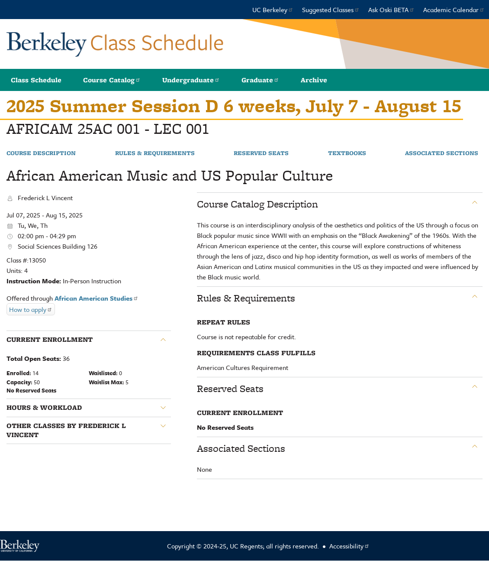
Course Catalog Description (257, 204)
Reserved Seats (261, 153)
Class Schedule (36, 79)
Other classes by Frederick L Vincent (66, 430)
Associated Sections (441, 153)
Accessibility (349, 546)
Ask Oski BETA (391, 9)
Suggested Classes (331, 9)
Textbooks (347, 153)
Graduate (260, 79)
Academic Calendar (454, 9)
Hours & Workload (44, 407)
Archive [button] (314, 79)
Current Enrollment (49, 339)
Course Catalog (112, 79)
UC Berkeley (272, 9)
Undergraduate (191, 79)
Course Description (41, 153)
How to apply (30, 309)
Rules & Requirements (155, 153)
